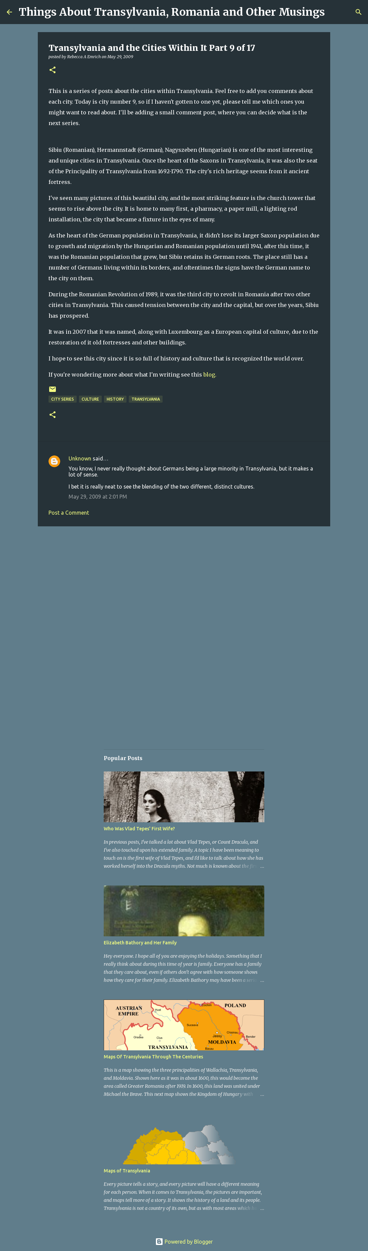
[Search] (359, 12)
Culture (90, 399)
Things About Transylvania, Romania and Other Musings (172, 12)
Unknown (80, 458)
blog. (209, 374)
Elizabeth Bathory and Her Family (140, 942)
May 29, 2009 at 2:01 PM (98, 497)
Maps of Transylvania (127, 1170)
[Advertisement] (184, 583)
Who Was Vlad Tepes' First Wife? (139, 828)
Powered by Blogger (184, 1242)
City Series (62, 399)
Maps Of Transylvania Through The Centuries (153, 1056)
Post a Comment (69, 513)
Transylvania (145, 399)
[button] (53, 70)
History (115, 399)
